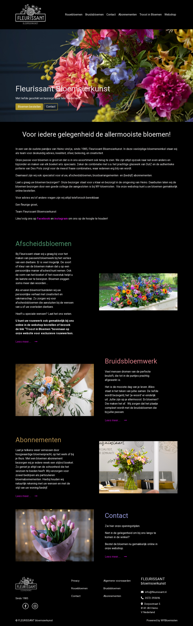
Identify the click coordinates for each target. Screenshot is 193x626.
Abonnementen (127, 14)
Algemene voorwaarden (117, 580)
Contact (111, 14)
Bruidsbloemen (94, 14)
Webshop (170, 14)
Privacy (75, 580)
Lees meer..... (26, 341)
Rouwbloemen (73, 14)
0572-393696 (150, 598)
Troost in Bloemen (151, 14)
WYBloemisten (169, 620)
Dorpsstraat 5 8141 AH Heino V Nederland (150, 608)
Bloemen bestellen (29, 106)
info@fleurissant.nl (154, 592)
